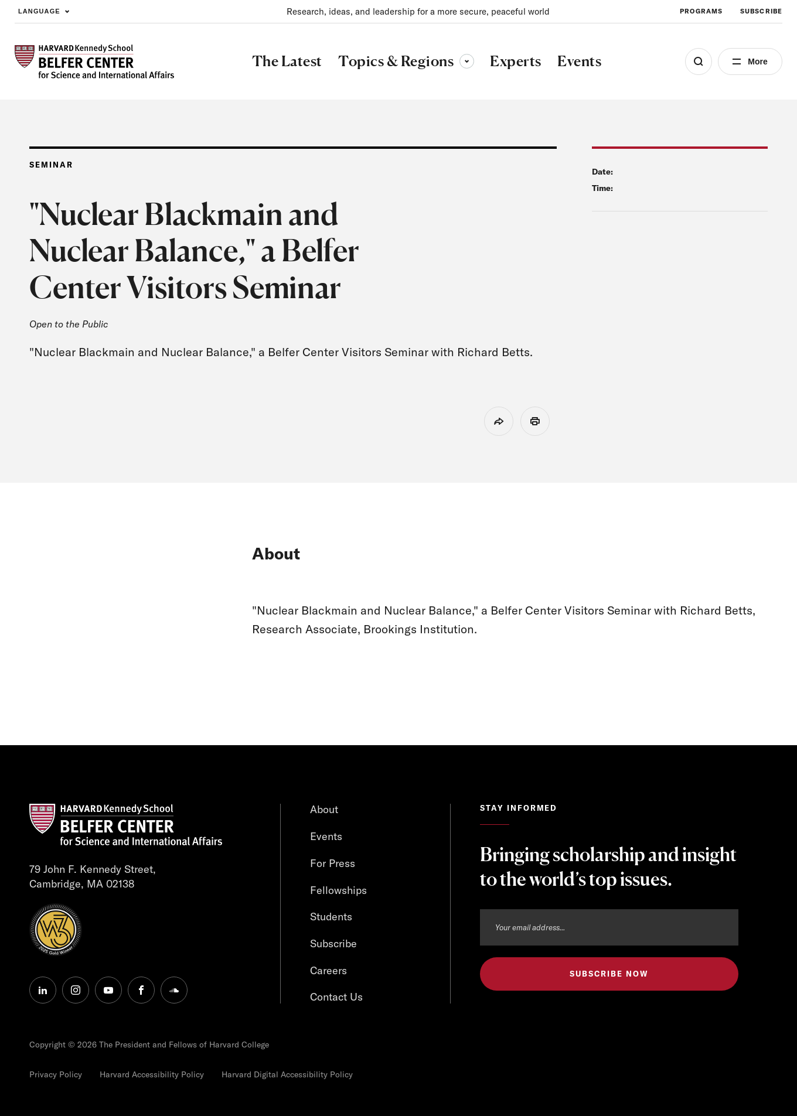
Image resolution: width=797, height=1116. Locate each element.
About (324, 809)
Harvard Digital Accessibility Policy (287, 1074)
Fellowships (338, 890)
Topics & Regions (406, 61)
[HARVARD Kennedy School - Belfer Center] (94, 62)
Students (331, 916)
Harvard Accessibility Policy (152, 1074)
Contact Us (336, 997)
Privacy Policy (55, 1074)
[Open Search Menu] (698, 61)
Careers (328, 970)
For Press (332, 863)
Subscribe (333, 943)
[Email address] (609, 927)
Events (326, 836)
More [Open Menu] (757, 61)
